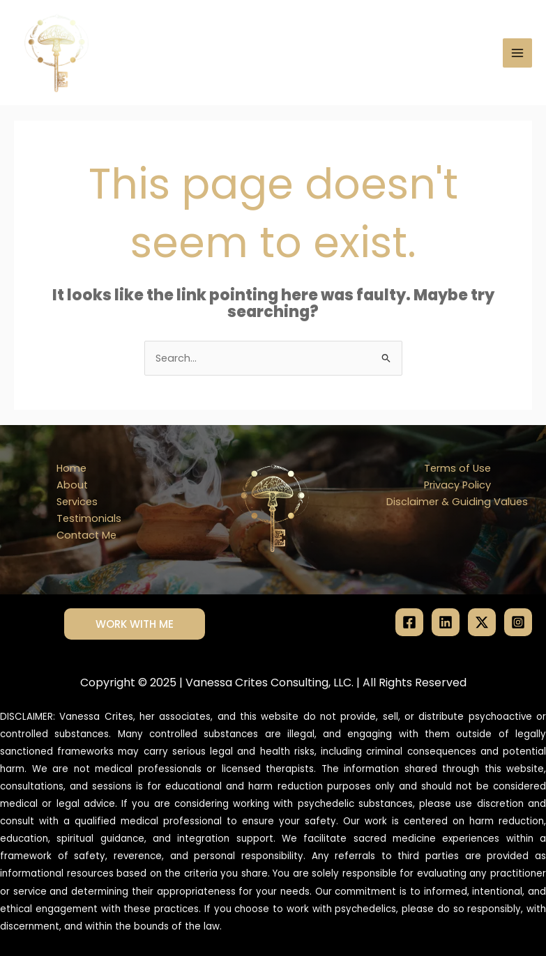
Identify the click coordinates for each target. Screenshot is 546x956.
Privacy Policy (457, 485)
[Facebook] (409, 622)
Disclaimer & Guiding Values (457, 502)
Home (71, 468)
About (72, 485)
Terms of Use (457, 468)
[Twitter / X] (482, 622)
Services (77, 502)
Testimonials (88, 518)
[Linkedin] (446, 622)
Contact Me (86, 535)
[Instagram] (518, 622)
